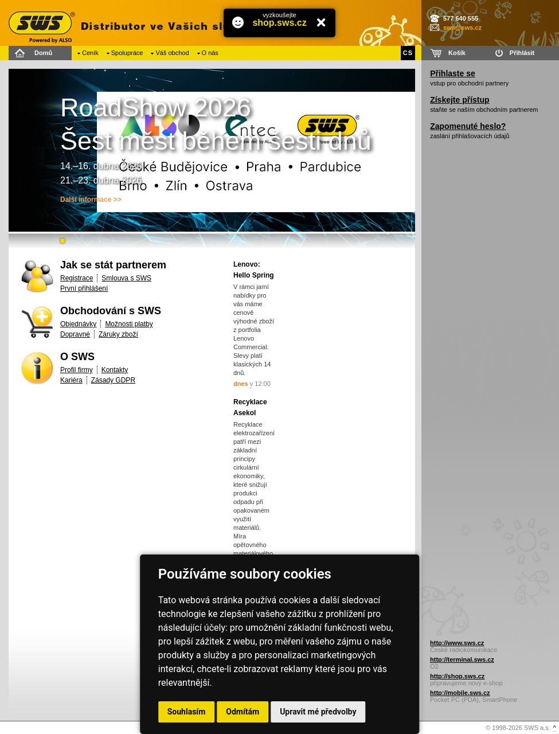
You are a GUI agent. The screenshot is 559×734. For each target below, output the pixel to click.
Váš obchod (172, 52)
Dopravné (75, 334)
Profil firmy (76, 370)
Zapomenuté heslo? (468, 126)
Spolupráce (127, 52)
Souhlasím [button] (186, 711)
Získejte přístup (459, 99)
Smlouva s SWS (126, 278)
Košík (457, 52)
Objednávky (78, 324)
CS (408, 52)
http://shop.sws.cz (457, 676)
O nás (210, 52)
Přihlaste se (452, 73)
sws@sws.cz (462, 27)
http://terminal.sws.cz (462, 659)
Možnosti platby (129, 324)
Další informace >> (91, 200)
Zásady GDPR (113, 380)
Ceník (90, 52)
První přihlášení (84, 288)
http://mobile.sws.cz (460, 692)
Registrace (76, 278)
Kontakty (114, 370)
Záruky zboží (118, 334)
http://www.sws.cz (457, 642)
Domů (43, 52)
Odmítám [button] (242, 711)
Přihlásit (522, 52)
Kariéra (71, 380)
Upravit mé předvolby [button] (318, 711)
